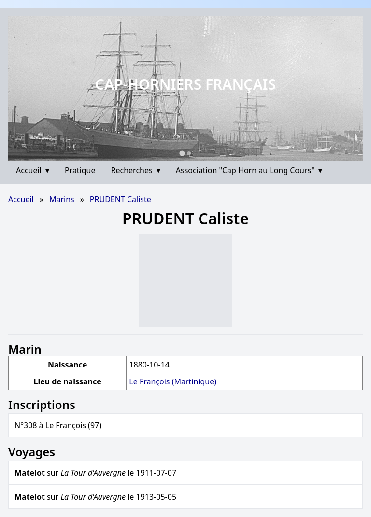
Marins (61, 199)
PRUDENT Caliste (120, 199)
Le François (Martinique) (172, 381)
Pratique (80, 170)
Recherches (135, 170)
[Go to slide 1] (182, 153)
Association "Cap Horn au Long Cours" (249, 170)
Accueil (32, 170)
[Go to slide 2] (189, 153)
